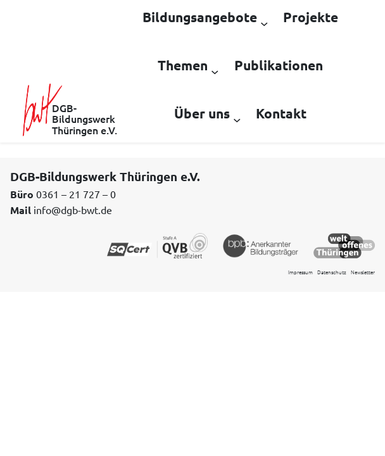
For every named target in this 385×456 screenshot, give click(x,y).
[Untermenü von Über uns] (237, 119)
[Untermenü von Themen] (214, 71)
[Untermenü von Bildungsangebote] (264, 23)
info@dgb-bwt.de (73, 209)
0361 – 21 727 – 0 (76, 193)
